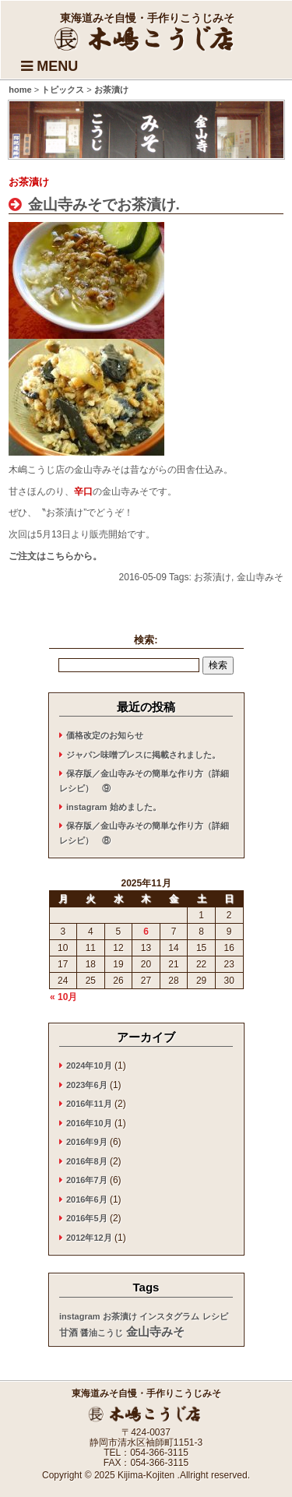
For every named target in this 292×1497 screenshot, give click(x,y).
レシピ (215, 1316)
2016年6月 (86, 1199)
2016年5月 (86, 1218)
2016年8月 (86, 1161)
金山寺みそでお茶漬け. (101, 204)
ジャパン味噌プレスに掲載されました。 (143, 754)
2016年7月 (86, 1180)
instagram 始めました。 (113, 807)
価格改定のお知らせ (104, 735)
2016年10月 (89, 1123)
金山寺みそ (260, 577)
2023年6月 (86, 1085)
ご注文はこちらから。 (55, 556)
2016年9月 (86, 1142)
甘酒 (68, 1332)
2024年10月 (89, 1065)
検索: (145, 640)
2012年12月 (89, 1237)
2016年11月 (89, 1103)
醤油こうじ (101, 1332)
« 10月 (63, 997)
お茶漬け (212, 577)
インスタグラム (169, 1316)
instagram (79, 1316)
